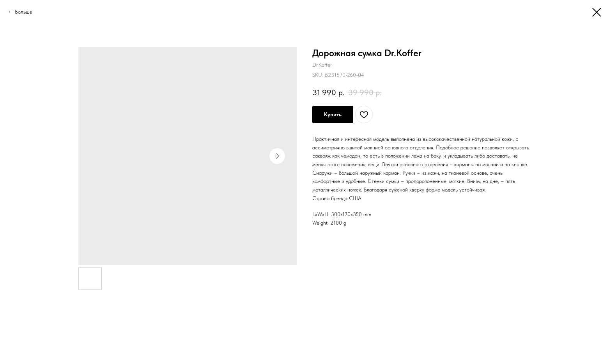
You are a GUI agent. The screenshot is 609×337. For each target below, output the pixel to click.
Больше (23, 12)
